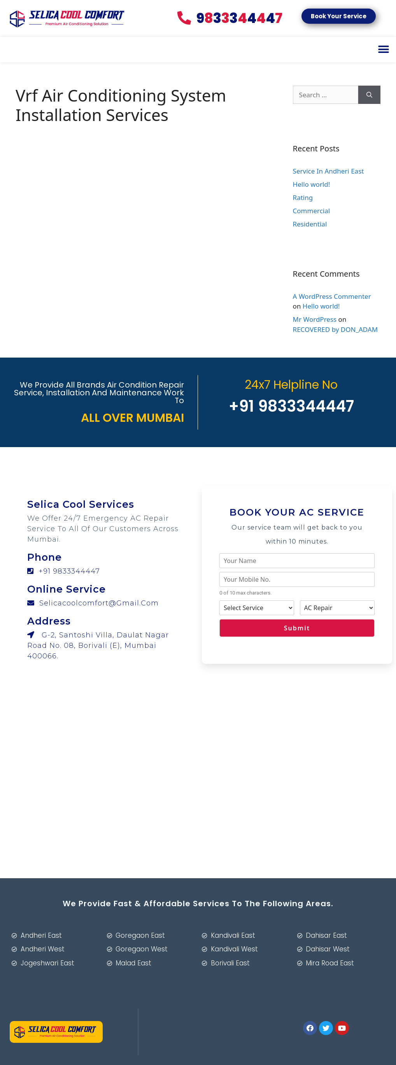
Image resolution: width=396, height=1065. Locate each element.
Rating (303, 197)
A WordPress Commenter (332, 296)
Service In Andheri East (328, 171)
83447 (229, 18)
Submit (297, 628)
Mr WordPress (315, 319)
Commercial (311, 210)
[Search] (369, 95)
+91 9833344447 (63, 571)
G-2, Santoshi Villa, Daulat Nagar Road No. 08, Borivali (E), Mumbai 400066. (98, 645)
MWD (187, 1016)
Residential (310, 223)
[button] (338, 16)
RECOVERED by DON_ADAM (335, 329)
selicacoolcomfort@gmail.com (93, 603)
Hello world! (311, 184)
